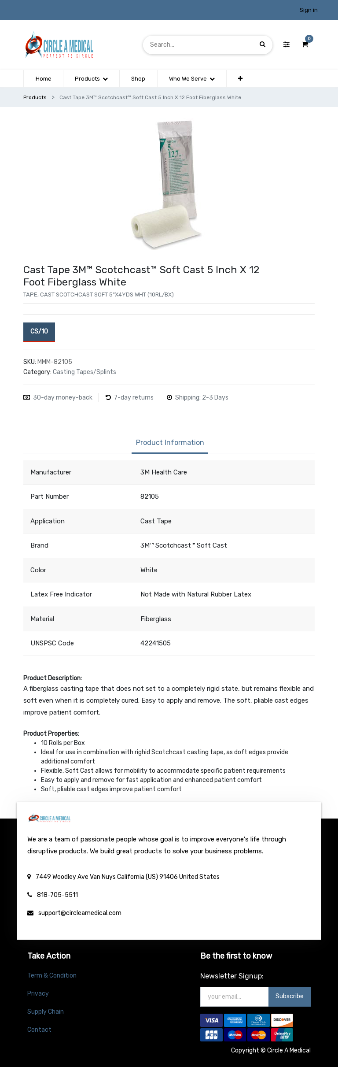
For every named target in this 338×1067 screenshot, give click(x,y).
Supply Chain (45, 1011)
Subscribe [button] (290, 996)
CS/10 (39, 331)
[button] (240, 79)
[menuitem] (43, 79)
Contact (39, 1030)
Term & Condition (52, 975)
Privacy (38, 993)
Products (35, 97)
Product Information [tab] (170, 442)
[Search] (262, 44)
